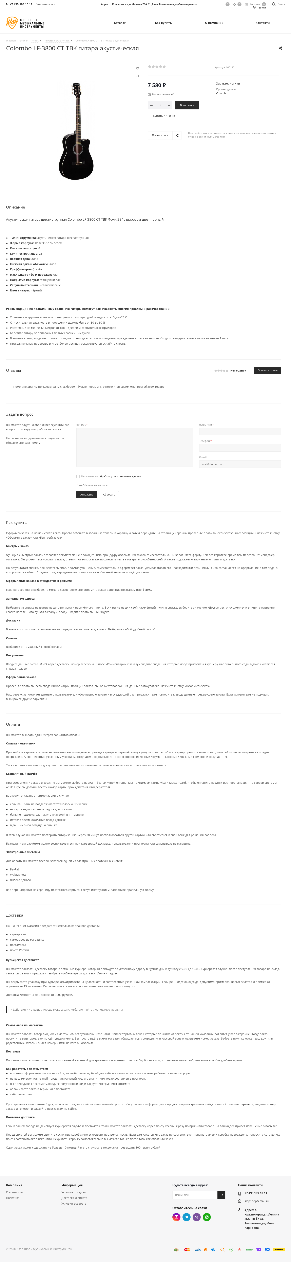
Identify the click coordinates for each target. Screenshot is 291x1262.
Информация (72, 1185)
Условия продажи (73, 1192)
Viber (197, 1217)
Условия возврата (73, 1203)
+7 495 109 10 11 (256, 1193)
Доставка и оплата (74, 1198)
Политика (12, 1198)
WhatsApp (207, 1217)
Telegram (186, 1217)
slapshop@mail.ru (257, 1201)
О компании (14, 1192)
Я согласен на (111, 476)
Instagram (176, 1217)
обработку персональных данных (120, 476)
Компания (14, 1185)
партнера (246, 1104)
